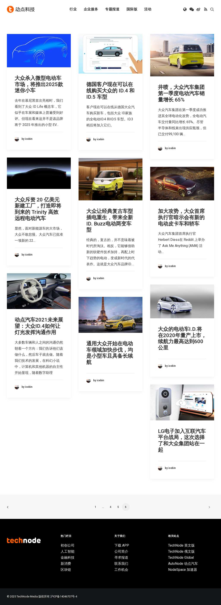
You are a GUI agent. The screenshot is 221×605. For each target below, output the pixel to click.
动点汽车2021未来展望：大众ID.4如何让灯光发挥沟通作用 (39, 326)
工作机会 (121, 570)
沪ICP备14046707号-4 (63, 596)
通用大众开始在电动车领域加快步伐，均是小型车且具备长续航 (109, 353)
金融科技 (67, 557)
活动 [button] (148, 9)
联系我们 (121, 564)
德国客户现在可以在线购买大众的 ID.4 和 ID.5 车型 (110, 90)
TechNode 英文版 (181, 545)
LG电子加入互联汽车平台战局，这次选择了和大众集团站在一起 (182, 440)
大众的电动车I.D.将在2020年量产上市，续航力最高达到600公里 (182, 338)
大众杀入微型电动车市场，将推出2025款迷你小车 (39, 84)
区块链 (66, 570)
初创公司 (67, 545)
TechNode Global (181, 557)
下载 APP (121, 545)
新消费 (66, 564)
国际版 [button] (131, 9)
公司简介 (121, 551)
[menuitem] (73, 9)
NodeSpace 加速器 (182, 570)
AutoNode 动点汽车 (183, 564)
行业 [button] (73, 9)
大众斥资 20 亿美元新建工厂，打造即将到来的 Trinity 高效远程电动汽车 (38, 209)
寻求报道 (121, 557)
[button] (185, 9)
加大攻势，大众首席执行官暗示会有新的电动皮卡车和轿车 (181, 217)
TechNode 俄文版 (181, 551)
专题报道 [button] (112, 9)
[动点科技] (21, 9)
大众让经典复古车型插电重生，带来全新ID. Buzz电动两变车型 (109, 220)
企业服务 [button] (91, 9)
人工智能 (67, 551)
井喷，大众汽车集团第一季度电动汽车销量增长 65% (181, 93)
